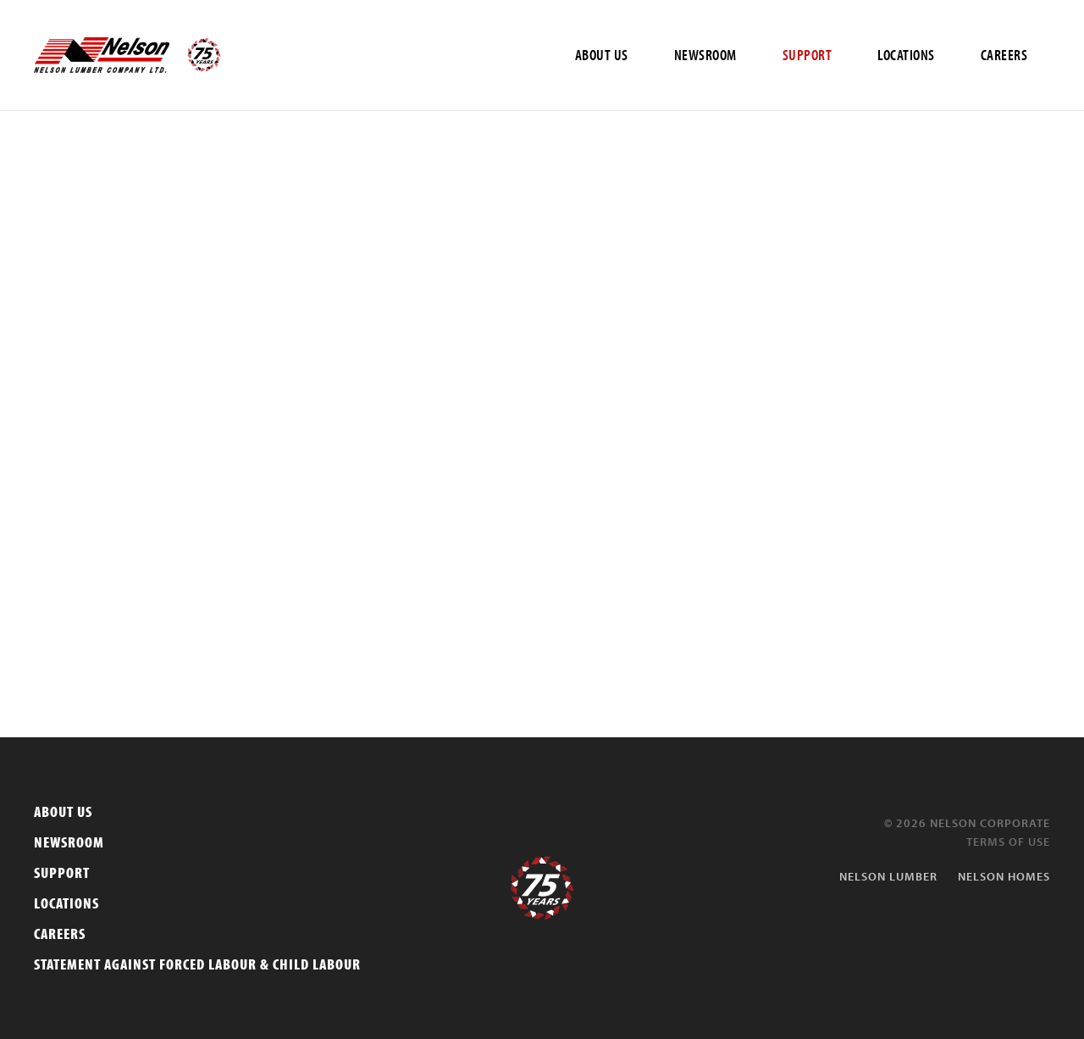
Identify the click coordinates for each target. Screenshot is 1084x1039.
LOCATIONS (906, 54)
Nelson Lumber (888, 876)
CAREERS (1004, 54)
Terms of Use (1008, 841)
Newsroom (69, 842)
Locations (66, 903)
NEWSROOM (705, 54)
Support (62, 872)
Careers (60, 933)
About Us (63, 811)
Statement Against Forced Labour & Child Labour (197, 964)
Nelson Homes (1004, 876)
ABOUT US (601, 54)
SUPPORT (807, 54)
